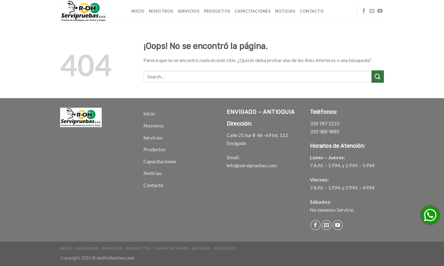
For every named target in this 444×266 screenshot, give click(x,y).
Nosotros (161, 11)
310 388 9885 (324, 131)
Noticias (285, 11)
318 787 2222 (324, 123)
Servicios (188, 11)
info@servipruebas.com (252, 165)
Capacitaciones (253, 11)
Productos (217, 11)
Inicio (138, 11)
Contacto (312, 11)
